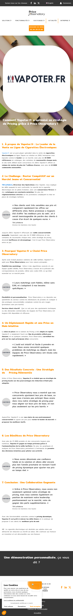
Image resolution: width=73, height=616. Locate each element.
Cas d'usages (39, 20)
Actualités (52, 20)
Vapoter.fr (5, 153)
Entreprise (65, 20)
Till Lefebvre (7, 185)
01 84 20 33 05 (45, 584)
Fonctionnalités (22, 20)
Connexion (67, 3)
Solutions (7, 20)
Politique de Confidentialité (37, 609)
